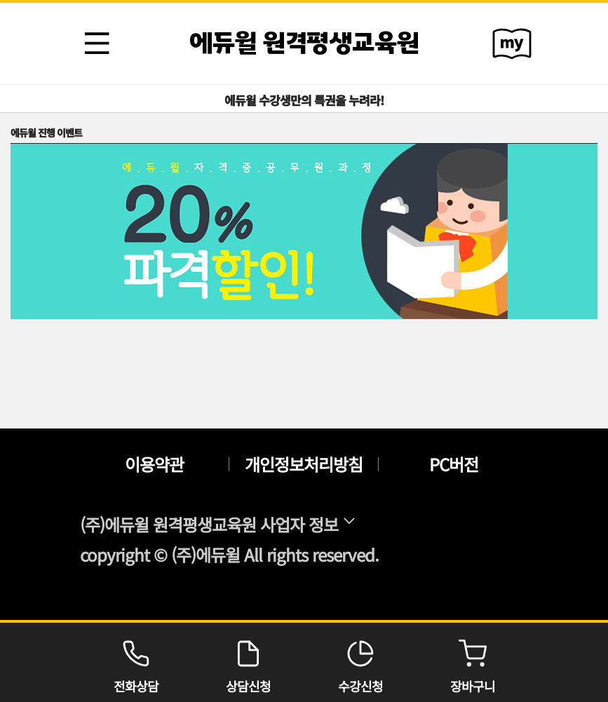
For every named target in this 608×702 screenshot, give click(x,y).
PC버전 (453, 464)
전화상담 (136, 662)
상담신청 (248, 662)
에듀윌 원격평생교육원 (304, 43)
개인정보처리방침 (304, 464)
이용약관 (154, 464)
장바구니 (472, 662)
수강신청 (360, 662)
